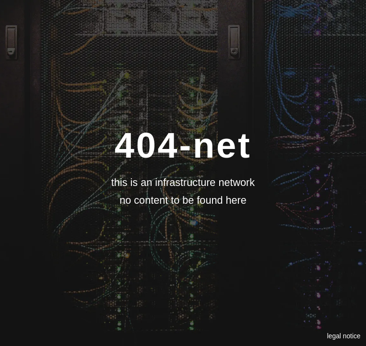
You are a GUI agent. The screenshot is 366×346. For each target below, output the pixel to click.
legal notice (344, 336)
